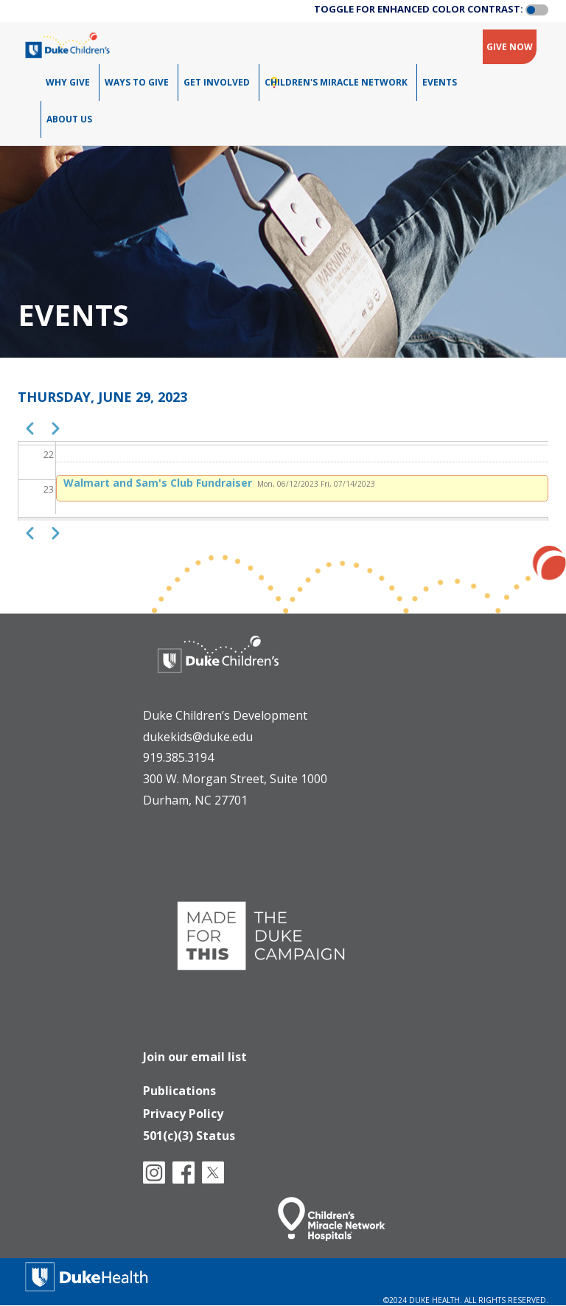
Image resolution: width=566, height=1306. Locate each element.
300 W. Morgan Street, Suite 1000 (235, 779)
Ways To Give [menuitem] (137, 82)
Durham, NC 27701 (195, 800)
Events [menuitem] (439, 82)
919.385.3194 (178, 757)
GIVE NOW (509, 47)
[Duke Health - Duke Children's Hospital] (218, 665)
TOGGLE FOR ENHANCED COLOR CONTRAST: (418, 8)
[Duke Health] (87, 1275)
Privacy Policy (183, 1113)
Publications (179, 1091)
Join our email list (195, 1057)
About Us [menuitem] (69, 119)
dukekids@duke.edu (198, 737)
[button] (536, 10)
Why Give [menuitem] (68, 82)
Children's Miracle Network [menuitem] (336, 82)
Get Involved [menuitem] (217, 82)
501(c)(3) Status (189, 1136)
